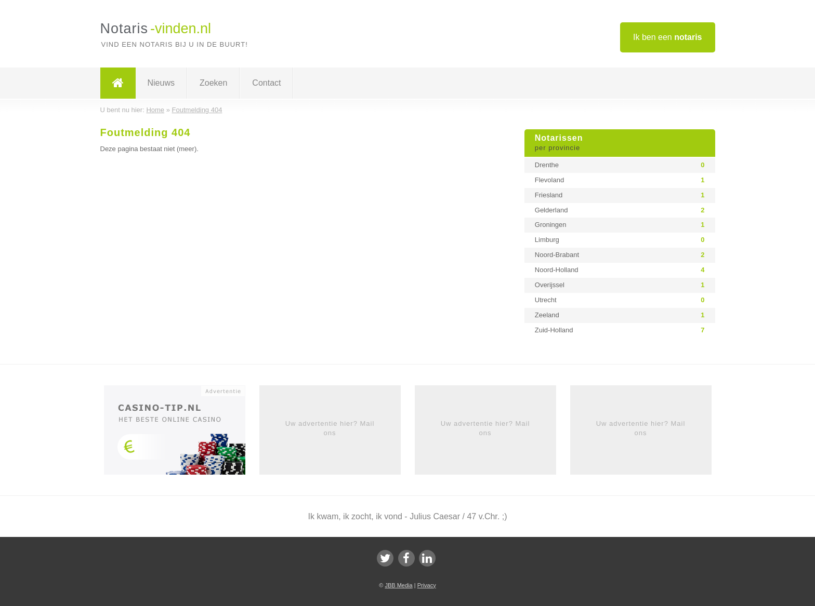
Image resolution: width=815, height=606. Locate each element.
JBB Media (398, 585)
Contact (266, 82)
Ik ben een (667, 37)
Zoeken (213, 82)
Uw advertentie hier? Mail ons (330, 428)
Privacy (426, 585)
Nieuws (161, 82)
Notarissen (620, 143)
